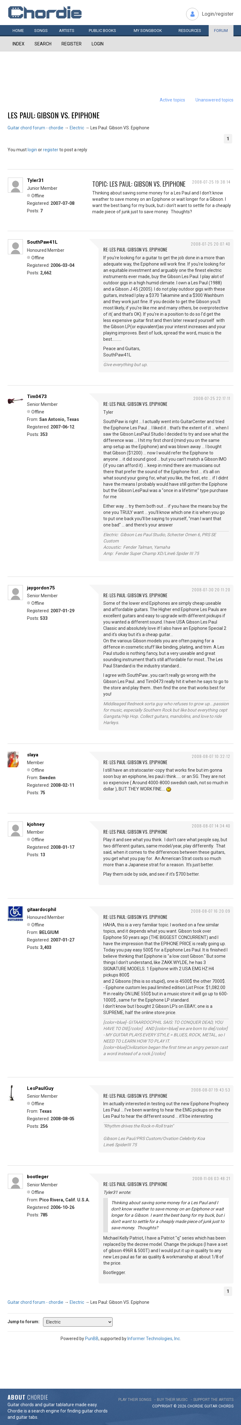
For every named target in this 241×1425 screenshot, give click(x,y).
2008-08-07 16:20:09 (210, 911)
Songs (41, 30)
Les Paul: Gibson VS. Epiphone (53, 115)
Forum (221, 30)
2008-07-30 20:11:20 (211, 589)
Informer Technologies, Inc (153, 1338)
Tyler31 (35, 180)
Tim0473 (37, 396)
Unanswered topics (214, 99)
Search (43, 43)
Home (18, 30)
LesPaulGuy (40, 1088)
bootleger (38, 1176)
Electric (77, 127)
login (32, 149)
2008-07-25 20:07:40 (210, 243)
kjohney (36, 824)
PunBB (92, 1338)
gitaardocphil (41, 909)
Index (18, 43)
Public (102, 30)
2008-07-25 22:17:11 (211, 398)
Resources (190, 30)
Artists (66, 30)
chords (225, 1406)
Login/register (217, 14)
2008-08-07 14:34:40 (211, 825)
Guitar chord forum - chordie (35, 127)
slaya (32, 755)
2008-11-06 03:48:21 (211, 1178)
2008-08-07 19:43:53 (210, 1089)
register (50, 149)
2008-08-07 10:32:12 (211, 756)
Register (72, 43)
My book (148, 30)
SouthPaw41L (42, 242)
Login (98, 43)
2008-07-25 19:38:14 (211, 181)
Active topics (172, 99)
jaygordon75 (41, 588)
